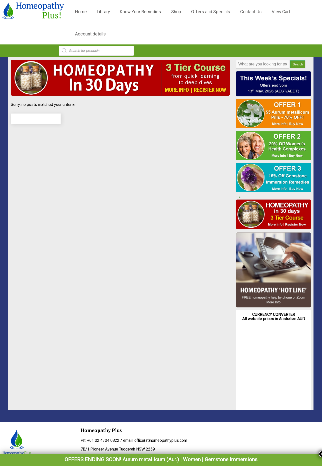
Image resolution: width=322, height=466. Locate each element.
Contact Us (251, 11)
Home (81, 11)
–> (238, 197)
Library (103, 11)
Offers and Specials (210, 11)
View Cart (281, 11)
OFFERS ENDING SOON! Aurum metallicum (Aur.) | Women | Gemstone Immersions (161, 460)
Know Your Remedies (140, 11)
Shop (176, 11)
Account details (90, 33)
